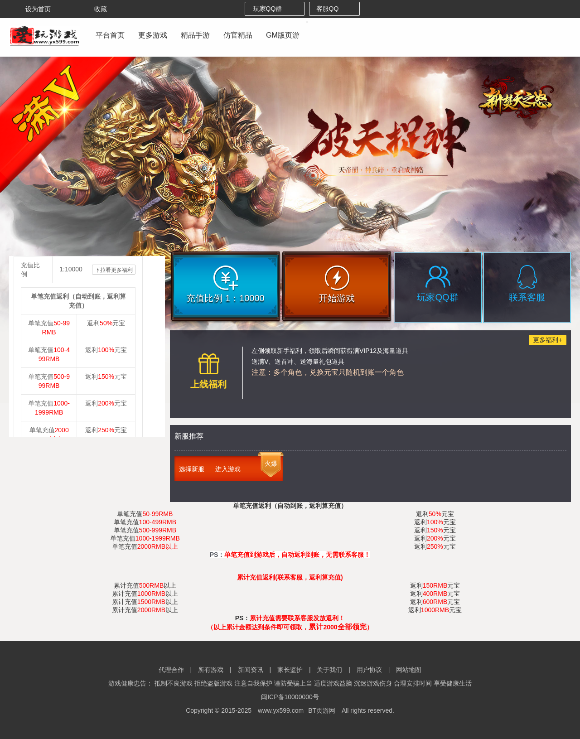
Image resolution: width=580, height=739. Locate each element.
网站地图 (408, 669)
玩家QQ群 (274, 8)
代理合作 (171, 669)
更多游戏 (152, 35)
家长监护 (290, 669)
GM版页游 (283, 35)
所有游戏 (210, 669)
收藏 (94, 9)
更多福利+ (547, 339)
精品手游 (195, 35)
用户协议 (369, 669)
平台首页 (110, 35)
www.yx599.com (281, 710)
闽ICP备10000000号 (290, 696)
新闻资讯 (250, 669)
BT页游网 (321, 710)
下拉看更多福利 (114, 270)
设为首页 (32, 9)
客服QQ (334, 8)
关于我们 (329, 669)
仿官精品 (237, 35)
